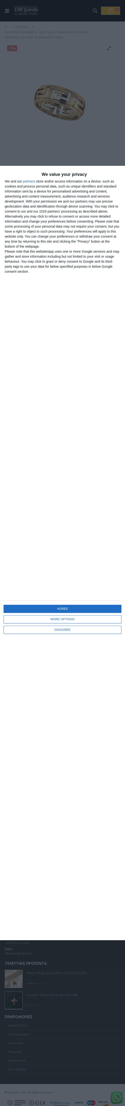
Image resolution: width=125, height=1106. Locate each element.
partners (29, 181)
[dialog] (62, 553)
